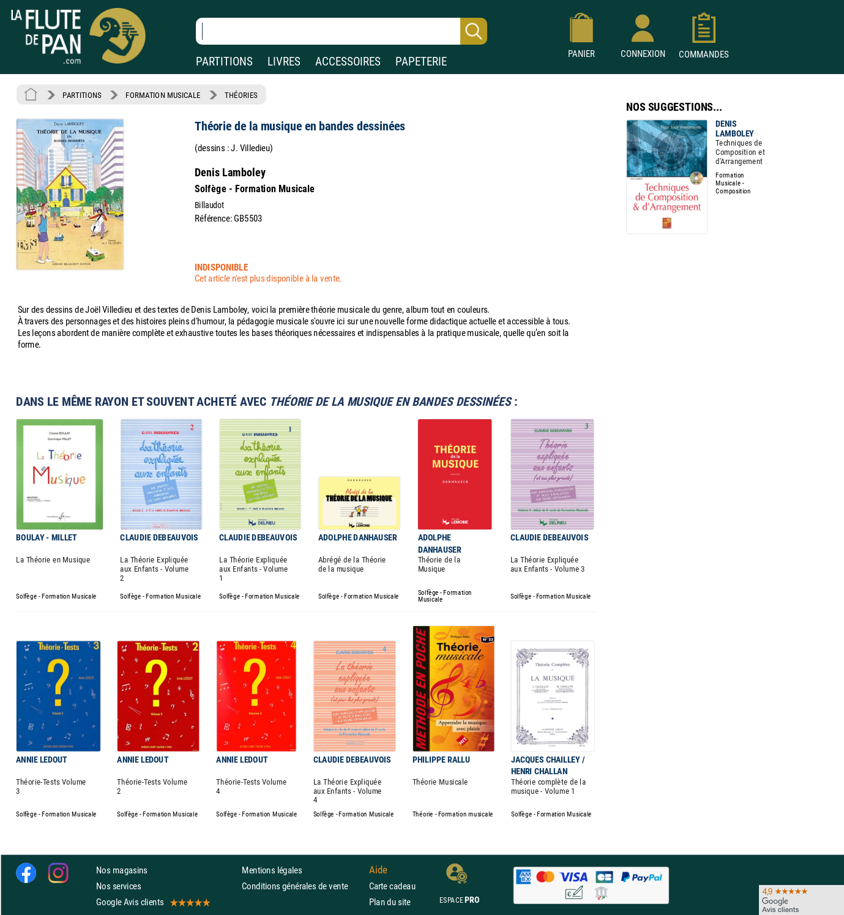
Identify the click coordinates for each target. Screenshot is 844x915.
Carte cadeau (392, 886)
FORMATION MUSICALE (163, 95)
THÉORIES (241, 95)
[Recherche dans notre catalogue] (341, 31)
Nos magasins (122, 870)
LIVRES (284, 61)
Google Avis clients (152, 902)
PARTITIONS (224, 61)
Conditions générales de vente (303, 886)
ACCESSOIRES (348, 61)
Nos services (118, 886)
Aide (378, 870)
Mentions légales (272, 870)
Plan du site (390, 902)
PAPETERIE (421, 61)
